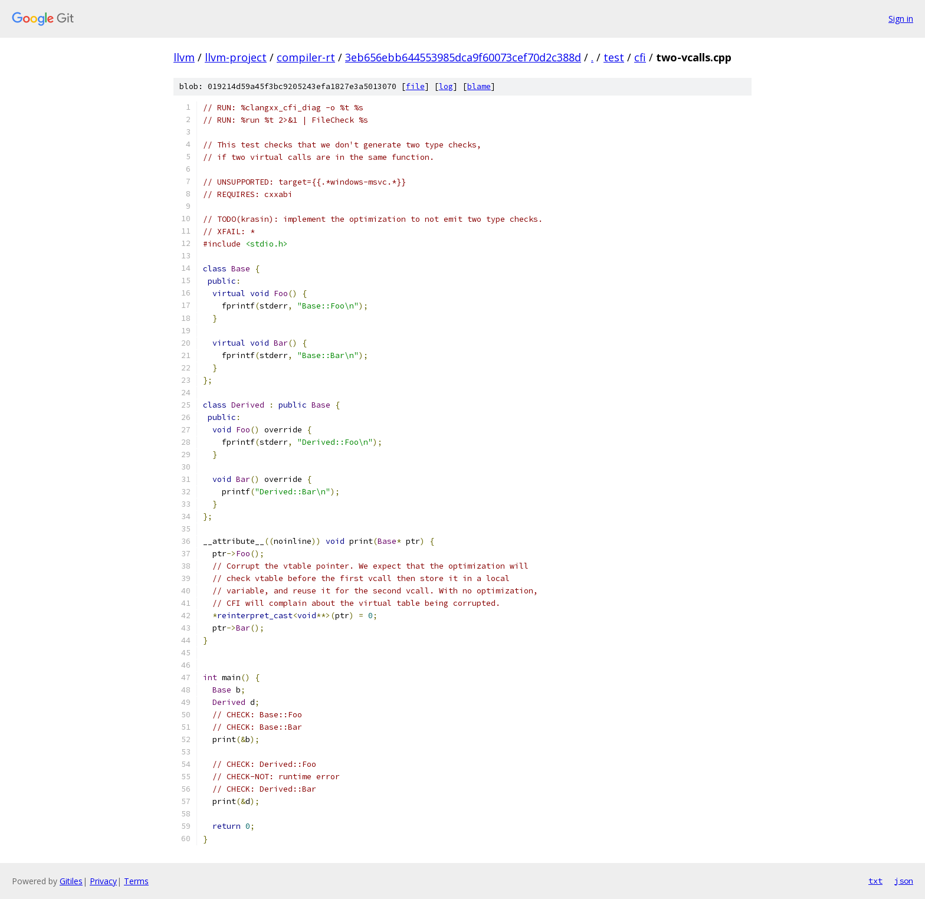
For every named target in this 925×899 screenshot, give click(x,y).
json (903, 880)
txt (875, 880)
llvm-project (236, 57)
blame (479, 86)
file (415, 86)
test (613, 57)
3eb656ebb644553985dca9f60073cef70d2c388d (463, 57)
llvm (184, 57)
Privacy (103, 881)
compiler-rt (306, 57)
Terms (136, 881)
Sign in (900, 18)
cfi (640, 57)
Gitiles (71, 881)
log (446, 86)
